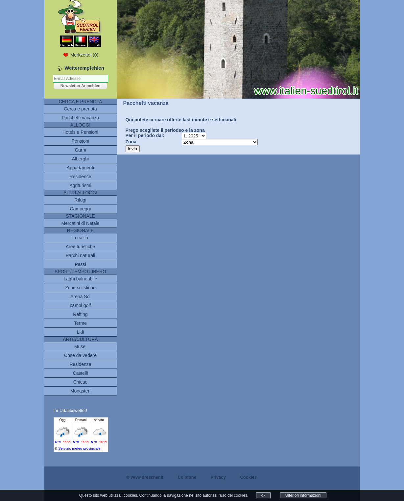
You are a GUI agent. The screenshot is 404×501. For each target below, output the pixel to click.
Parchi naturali (80, 255)
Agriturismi (80, 185)
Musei (80, 346)
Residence (80, 176)
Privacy (218, 477)
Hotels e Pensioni (80, 132)
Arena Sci (80, 296)
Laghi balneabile (80, 278)
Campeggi (80, 208)
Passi (80, 264)
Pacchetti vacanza (80, 117)
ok (263, 495)
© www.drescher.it (145, 477)
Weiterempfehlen (84, 68)
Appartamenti (80, 167)
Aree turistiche (80, 246)
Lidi (80, 332)
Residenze (80, 364)
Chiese (80, 382)
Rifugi (80, 200)
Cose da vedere (80, 355)
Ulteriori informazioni (303, 495)
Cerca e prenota (80, 108)
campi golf (80, 305)
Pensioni (80, 141)
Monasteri (80, 391)
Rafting (80, 314)
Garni (80, 150)
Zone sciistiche (80, 287)
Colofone (187, 477)
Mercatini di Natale (80, 223)
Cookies (248, 477)
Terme (80, 323)
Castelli (80, 373)
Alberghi (80, 158)
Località (80, 237)
